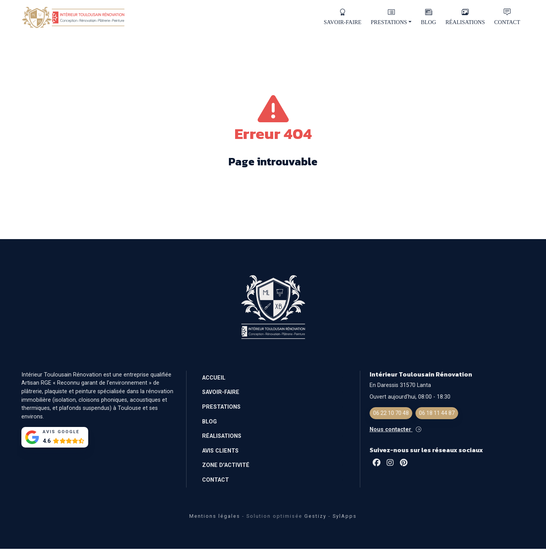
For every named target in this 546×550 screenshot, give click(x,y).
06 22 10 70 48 (391, 414)
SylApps (345, 517)
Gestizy (315, 517)
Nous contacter (395, 430)
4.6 (47, 442)
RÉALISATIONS (465, 17)
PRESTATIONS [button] (391, 17)
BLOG (428, 17)
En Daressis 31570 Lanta (400, 386)
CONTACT (507, 17)
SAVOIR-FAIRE (342, 17)
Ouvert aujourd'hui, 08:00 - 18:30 (410, 398)
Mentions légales (214, 517)
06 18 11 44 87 (437, 414)
